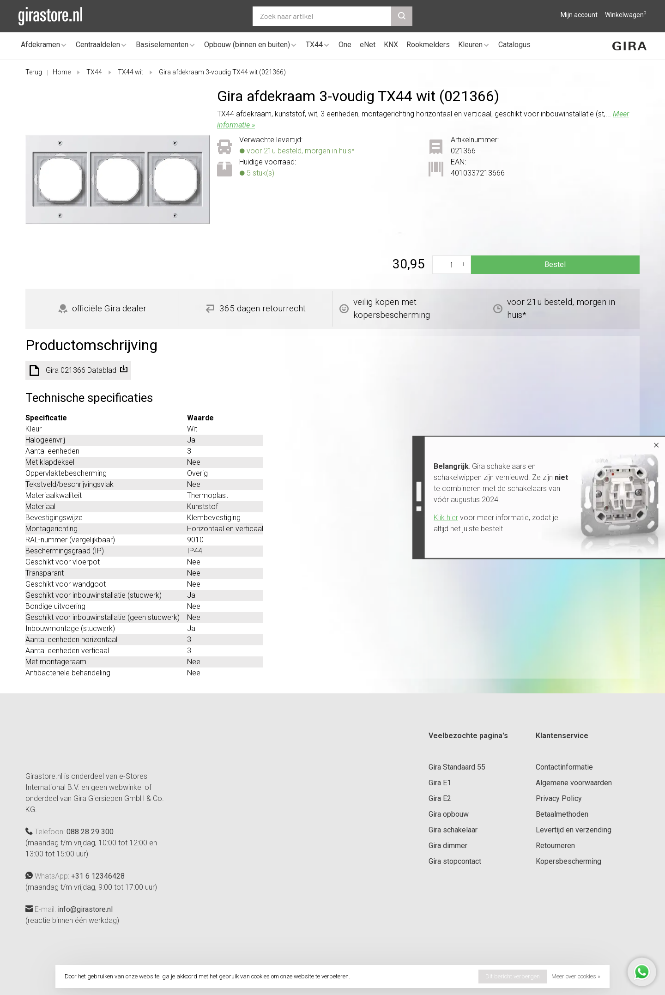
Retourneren (555, 845)
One (345, 44)
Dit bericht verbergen (512, 976)
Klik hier (446, 517)
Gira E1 (440, 782)
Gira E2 (440, 798)
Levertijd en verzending (573, 829)
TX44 (314, 44)
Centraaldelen (98, 44)
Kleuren (470, 44)
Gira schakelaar (453, 829)
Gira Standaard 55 (457, 767)
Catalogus (514, 44)
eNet (367, 44)
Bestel (555, 264)
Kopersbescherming (568, 861)
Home (62, 72)
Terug (33, 72)
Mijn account (579, 14)
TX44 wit (130, 72)
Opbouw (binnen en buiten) (247, 44)
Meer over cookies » (575, 976)
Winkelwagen (626, 14)
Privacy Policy (559, 798)
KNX (391, 44)
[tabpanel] (117, 179)
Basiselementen (162, 44)
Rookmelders (428, 44)
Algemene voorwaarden (574, 782)
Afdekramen (40, 44)
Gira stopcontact (455, 861)
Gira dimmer (448, 845)
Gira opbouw (449, 814)
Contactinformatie (564, 767)
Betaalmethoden (562, 814)
